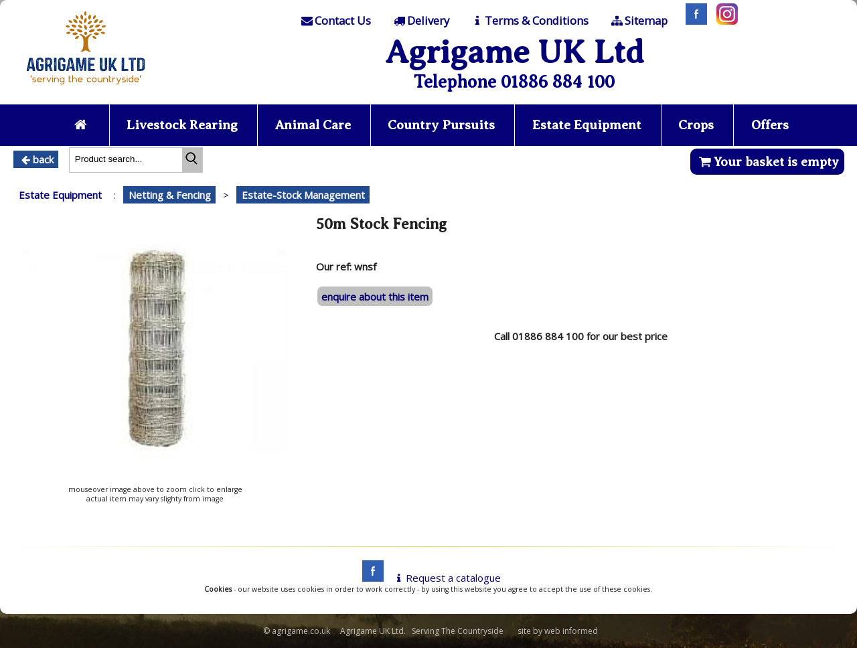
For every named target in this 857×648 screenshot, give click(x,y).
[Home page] (86, 88)
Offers (770, 125)
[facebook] (370, 577)
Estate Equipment (586, 125)
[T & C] (529, 20)
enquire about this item (374, 296)
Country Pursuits (441, 125)
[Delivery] (420, 20)
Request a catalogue (446, 577)
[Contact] (335, 20)
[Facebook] (693, 20)
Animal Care (313, 125)
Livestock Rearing (182, 125)
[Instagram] (724, 20)
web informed (571, 631)
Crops (696, 125)
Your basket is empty (767, 162)
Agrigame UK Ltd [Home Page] (514, 51)
